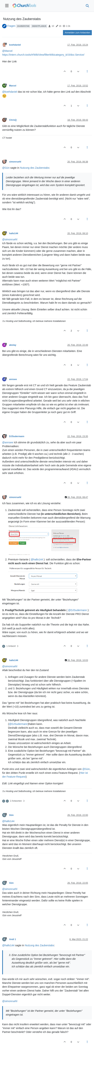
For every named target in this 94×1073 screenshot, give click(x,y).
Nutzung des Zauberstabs (34, 167)
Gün (11, 815)
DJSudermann (16, 436)
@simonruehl (9, 239)
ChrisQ (13, 120)
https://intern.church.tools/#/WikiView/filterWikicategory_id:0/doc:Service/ (43, 54)
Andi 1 (12, 939)
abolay (12, 345)
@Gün (6, 167)
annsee (13, 379)
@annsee (7, 442)
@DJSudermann (77, 610)
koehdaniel (15, 45)
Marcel (12, 85)
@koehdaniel (9, 91)
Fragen (11, 25)
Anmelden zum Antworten (77, 32)
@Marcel (7, 50)
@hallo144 (37, 559)
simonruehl (15, 161)
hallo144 (13, 233)
